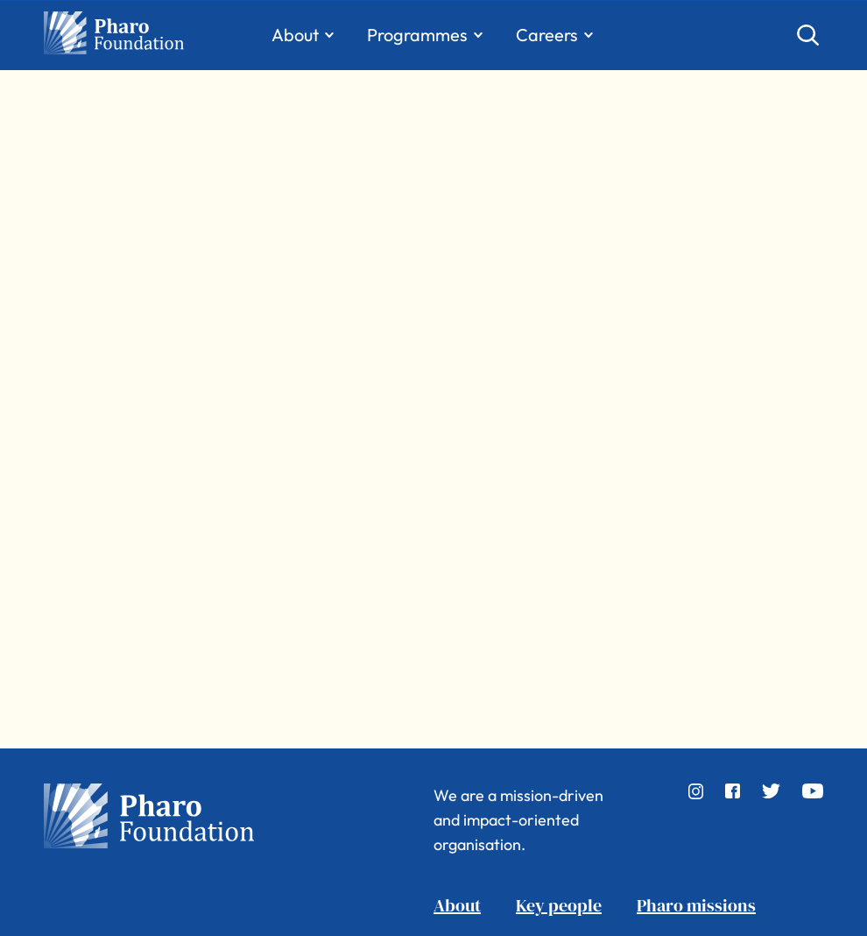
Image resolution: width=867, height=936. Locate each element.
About (457, 905)
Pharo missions (696, 905)
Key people (559, 905)
